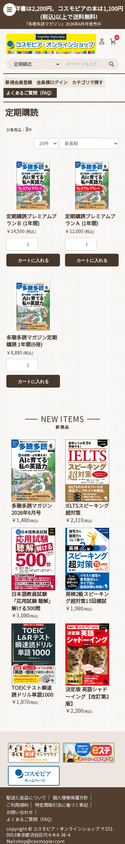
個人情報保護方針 (70, 797)
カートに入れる (33, 260)
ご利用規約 (17, 805)
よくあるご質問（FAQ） (30, 93)
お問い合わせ (19, 812)
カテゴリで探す (87, 82)
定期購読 (21, 112)
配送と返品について (26, 797)
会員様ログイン (52, 82)
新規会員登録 (18, 82)
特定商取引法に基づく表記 (61, 805)
